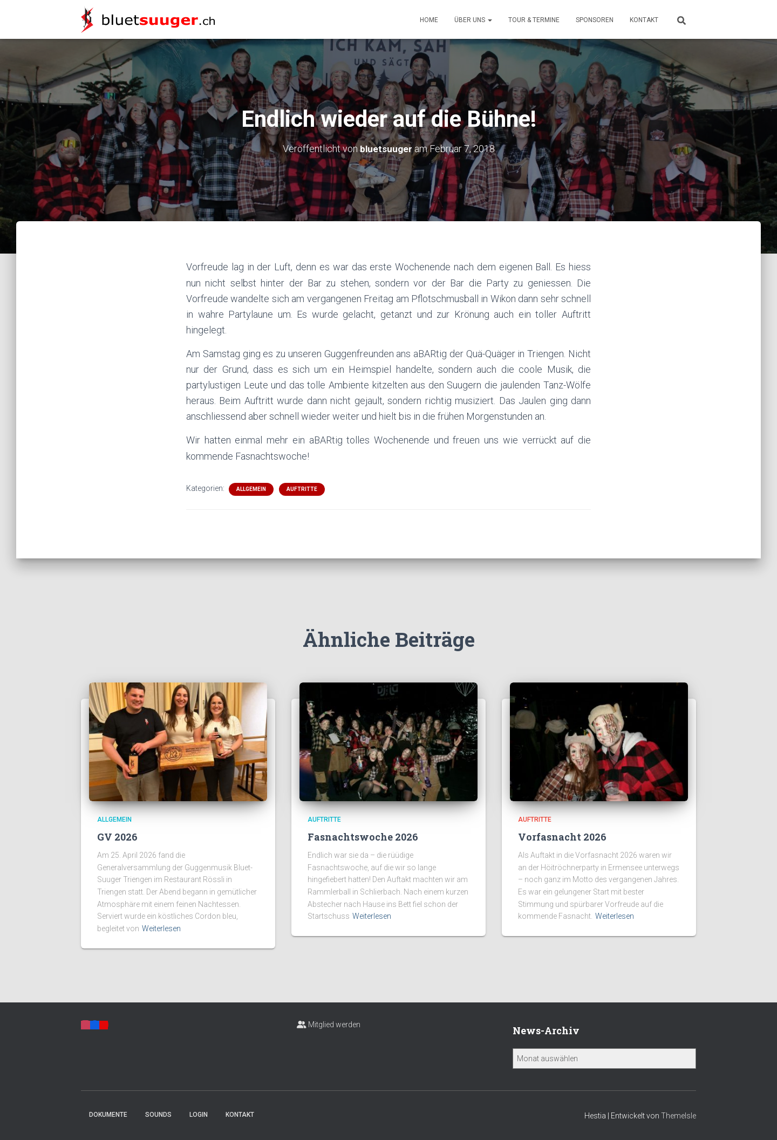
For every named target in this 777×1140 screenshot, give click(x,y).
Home (429, 20)
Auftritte (302, 489)
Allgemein (251, 489)
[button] (489, 20)
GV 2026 (117, 836)
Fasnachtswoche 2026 (363, 836)
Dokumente (108, 1114)
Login (198, 1114)
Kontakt (644, 20)
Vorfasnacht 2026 (562, 836)
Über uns (473, 20)
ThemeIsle (678, 1115)
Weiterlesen (161, 928)
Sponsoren (595, 20)
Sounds (158, 1114)
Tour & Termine (534, 20)
